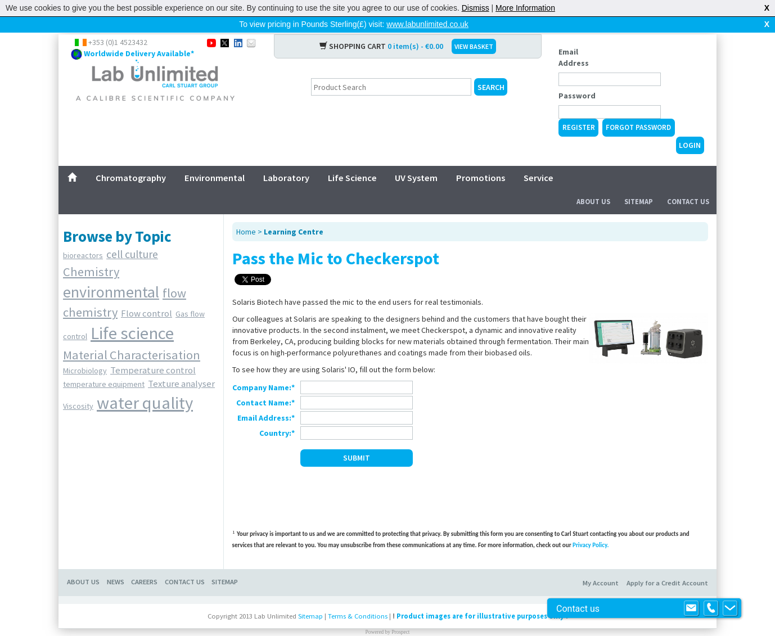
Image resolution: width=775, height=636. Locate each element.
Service (538, 159)
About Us (593, 183)
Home (246, 214)
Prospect (400, 614)
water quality (145, 384)
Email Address (573, 39)
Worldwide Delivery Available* (139, 35)
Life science (132, 315)
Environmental (214, 159)
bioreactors (83, 237)
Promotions (480, 159)
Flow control (146, 295)
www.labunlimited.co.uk (427, 24)
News (115, 564)
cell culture (132, 236)
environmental (111, 274)
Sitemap (638, 183)
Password (577, 78)
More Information (525, 7)
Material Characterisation (131, 337)
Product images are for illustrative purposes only (480, 598)
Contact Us (688, 183)
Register (578, 109)
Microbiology (85, 353)
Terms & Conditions (358, 598)
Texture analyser (181, 365)
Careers (144, 564)
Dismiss (475, 7)
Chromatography (131, 159)
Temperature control (153, 352)
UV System (416, 159)
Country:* (277, 415)
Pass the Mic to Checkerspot (335, 240)
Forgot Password (638, 109)
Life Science (352, 159)
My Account (601, 565)
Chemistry (91, 253)
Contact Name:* (265, 385)
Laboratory (286, 159)
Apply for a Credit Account (667, 565)
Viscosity (78, 388)
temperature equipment (104, 366)
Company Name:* (263, 369)
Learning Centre (293, 214)
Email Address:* (266, 400)
